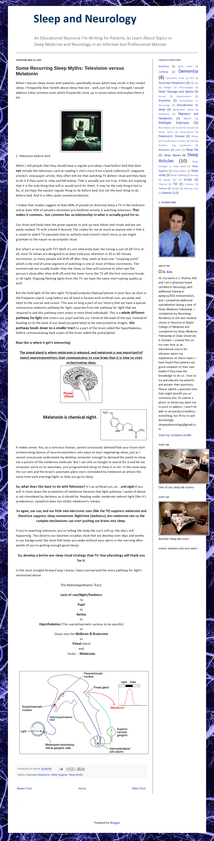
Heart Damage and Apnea (176, 91)
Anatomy (164, 66)
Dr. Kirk (167, 272)
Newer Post (24, 788)
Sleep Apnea (172, 155)
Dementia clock (175, 78)
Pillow (195, 136)
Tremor (163, 188)
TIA (175, 184)
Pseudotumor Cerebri (174, 141)
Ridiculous (164, 149)
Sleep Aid (192, 149)
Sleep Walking (178, 175)
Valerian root (191, 188)
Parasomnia (186, 132)
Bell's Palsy (185, 66)
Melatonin (164, 114)
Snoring (194, 175)
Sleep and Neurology (85, 19)
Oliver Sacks (166, 132)
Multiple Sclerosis (174, 123)
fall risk (194, 83)
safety (178, 150)
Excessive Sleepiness (38, 774)
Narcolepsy (165, 127)
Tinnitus (189, 184)
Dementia (188, 71)
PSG (192, 141)
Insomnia (164, 100)
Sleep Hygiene (59, 774)
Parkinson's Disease (172, 136)
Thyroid (163, 184)
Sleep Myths (76, 774)
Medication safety (183, 109)
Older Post (139, 788)
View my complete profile (175, 435)
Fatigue (168, 87)
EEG (192, 78)
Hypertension (184, 96)
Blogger (115, 823)
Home (82, 788)
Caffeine (163, 72)
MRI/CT (188, 118)
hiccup (162, 96)
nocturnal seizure (185, 127)
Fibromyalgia (186, 87)
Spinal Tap (169, 180)
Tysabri (175, 188)
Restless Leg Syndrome (175, 145)
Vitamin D (168, 193)
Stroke (188, 179)
